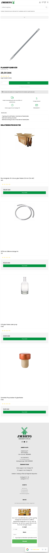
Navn (24, 532)
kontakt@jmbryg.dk (24, 459)
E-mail (24, 527)
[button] (24, 17)
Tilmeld (24, 541)
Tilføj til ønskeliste (24, 87)
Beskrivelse (4, 113)
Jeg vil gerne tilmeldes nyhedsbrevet (26, 537)
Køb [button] (29, 83)
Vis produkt (24, 192)
